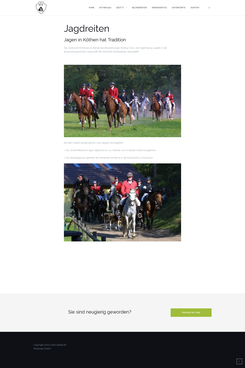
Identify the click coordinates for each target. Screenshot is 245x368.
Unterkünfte (179, 7)
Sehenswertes (159, 7)
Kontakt (195, 7)
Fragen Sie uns (191, 313)
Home (91, 7)
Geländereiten (139, 7)
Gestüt (120, 7)
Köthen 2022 (105, 7)
